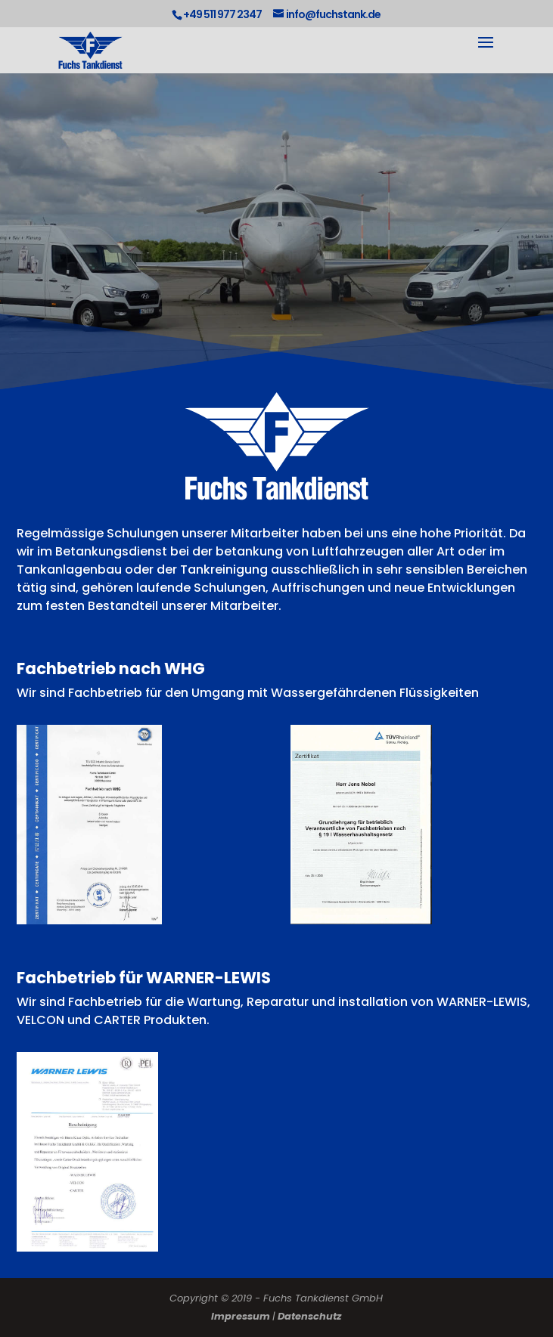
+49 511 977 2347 (222, 14)
